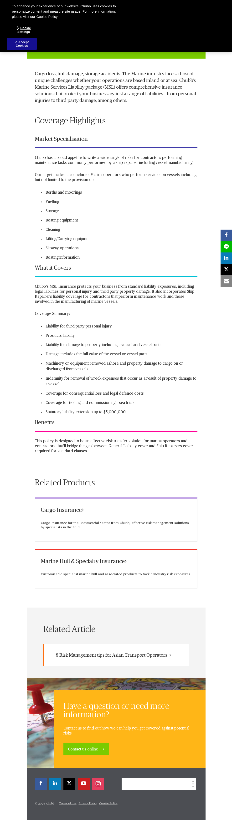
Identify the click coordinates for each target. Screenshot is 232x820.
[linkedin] (55, 784)
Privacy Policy (88, 803)
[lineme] (226, 246)
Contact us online (83, 749)
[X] (69, 784)
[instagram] (98, 784)
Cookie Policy (108, 803)
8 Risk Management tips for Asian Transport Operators (113, 655)
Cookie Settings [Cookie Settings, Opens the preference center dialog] (24, 30)
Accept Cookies (22, 44)
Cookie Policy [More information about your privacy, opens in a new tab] (47, 17)
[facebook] (41, 784)
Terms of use (68, 803)
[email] (226, 281)
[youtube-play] (84, 784)
